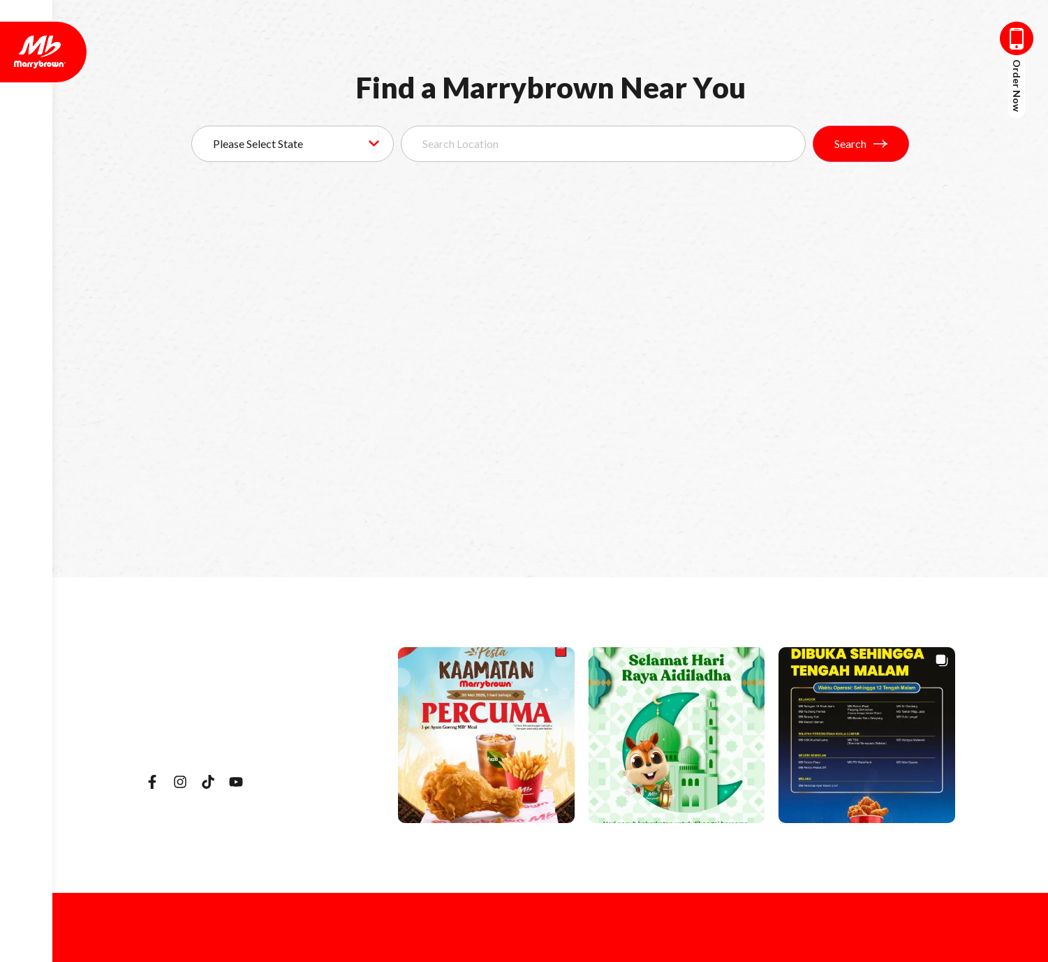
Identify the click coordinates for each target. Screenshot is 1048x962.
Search (860, 143)
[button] (486, 735)
